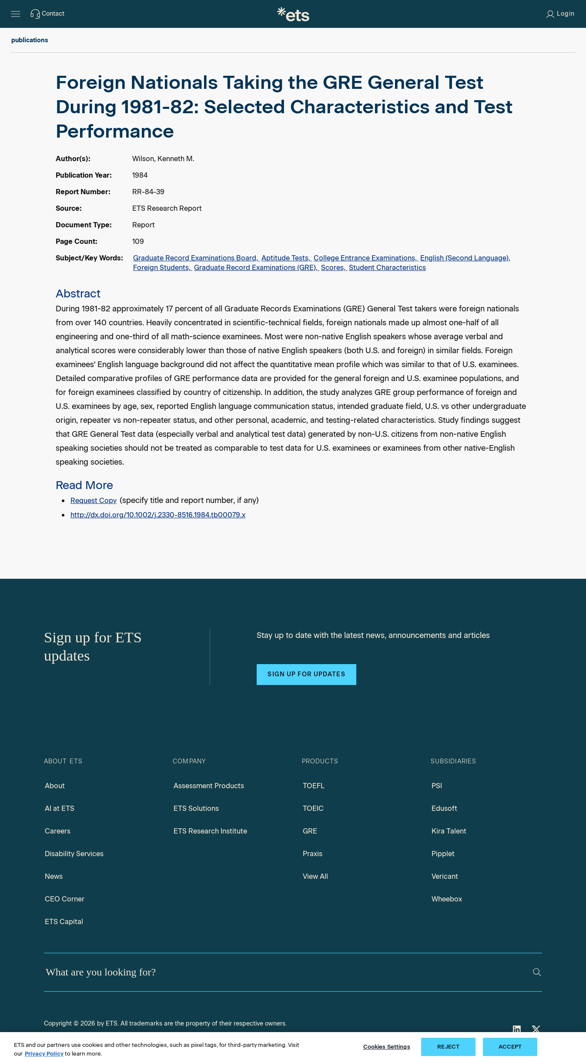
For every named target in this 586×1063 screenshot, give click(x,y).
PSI (437, 786)
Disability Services (74, 854)
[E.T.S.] (293, 14)
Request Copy (93, 500)
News (54, 876)
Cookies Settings (386, 1046)
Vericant (445, 876)
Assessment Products (209, 786)
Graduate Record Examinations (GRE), (256, 267)
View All (315, 876)
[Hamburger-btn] (15, 14)
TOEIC (313, 808)
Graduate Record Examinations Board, (196, 258)
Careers (57, 831)
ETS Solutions (196, 808)
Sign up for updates (306, 674)
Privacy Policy (44, 1053)
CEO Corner (64, 899)
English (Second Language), (465, 258)
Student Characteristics (387, 267)
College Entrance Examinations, (366, 258)
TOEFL (314, 786)
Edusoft (444, 808)
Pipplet (443, 854)
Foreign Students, (162, 267)
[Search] (537, 972)
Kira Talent (449, 831)
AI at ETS (59, 808)
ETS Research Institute (210, 831)
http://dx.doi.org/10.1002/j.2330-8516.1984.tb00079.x (157, 515)
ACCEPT (510, 1046)
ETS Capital (64, 922)
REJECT (448, 1046)
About (55, 786)
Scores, (334, 267)
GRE (310, 831)
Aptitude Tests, (286, 258)
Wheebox (447, 899)
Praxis (312, 854)
